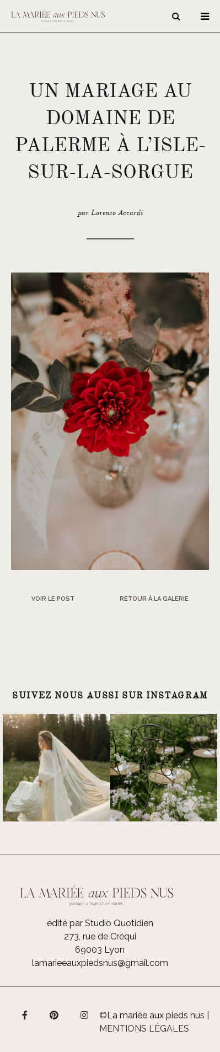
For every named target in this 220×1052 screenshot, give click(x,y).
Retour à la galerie (154, 598)
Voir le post (52, 598)
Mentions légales (144, 1028)
